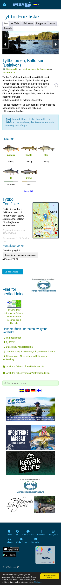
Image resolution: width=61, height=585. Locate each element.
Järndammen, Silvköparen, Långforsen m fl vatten (30, 351)
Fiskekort (28, 23)
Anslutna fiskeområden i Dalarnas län (23, 366)
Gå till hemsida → (13, 272)
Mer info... (38, 583)
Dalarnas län (12, 69)
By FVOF (9, 342)
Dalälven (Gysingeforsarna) (19, 347)
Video (15, 23)
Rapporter (41, 23)
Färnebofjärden (12, 337)
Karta (52, 23)
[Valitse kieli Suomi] (39, 390)
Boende (8, 28)
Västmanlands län (31, 69)
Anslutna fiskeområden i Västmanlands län (26, 373)
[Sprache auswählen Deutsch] (33, 390)
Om (6, 23)
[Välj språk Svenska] (22, 390)
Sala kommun (8, 72)
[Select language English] (28, 390)
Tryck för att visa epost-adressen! (20, 255)
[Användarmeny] (4, 4)
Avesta (44, 69)
